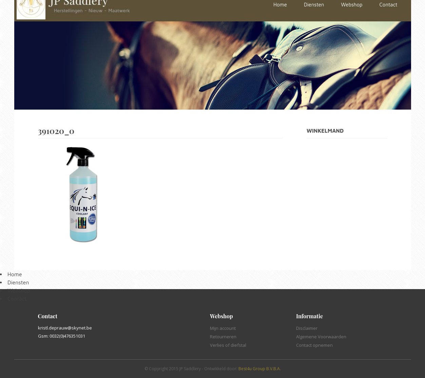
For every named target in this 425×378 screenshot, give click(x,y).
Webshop (18, 290)
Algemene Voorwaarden (321, 337)
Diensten (18, 282)
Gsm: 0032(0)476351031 (61, 336)
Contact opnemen (314, 345)
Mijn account (223, 328)
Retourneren (223, 337)
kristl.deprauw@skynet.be (65, 328)
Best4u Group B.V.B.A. (259, 369)
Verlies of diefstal (228, 345)
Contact (17, 299)
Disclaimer (306, 328)
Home (14, 274)
